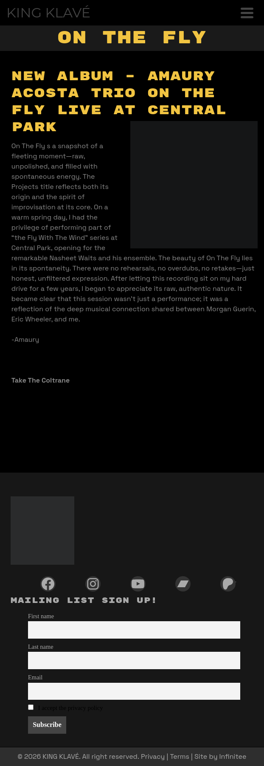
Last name (40, 646)
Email (35, 677)
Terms (179, 756)
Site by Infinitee (220, 756)
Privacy (153, 756)
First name (41, 616)
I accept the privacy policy (70, 707)
